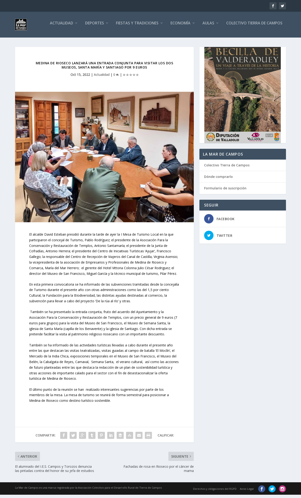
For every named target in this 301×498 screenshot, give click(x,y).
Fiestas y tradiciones (137, 26)
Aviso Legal (247, 492)
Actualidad (61, 26)
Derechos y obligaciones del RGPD (215, 492)
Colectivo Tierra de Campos (254, 26)
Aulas (208, 26)
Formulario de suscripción (225, 191)
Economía (180, 26)
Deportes (94, 26)
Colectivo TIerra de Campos (227, 168)
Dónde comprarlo (218, 180)
